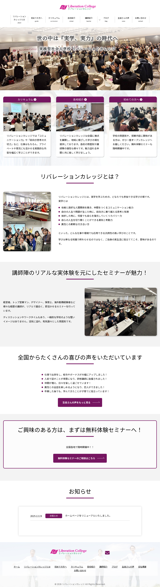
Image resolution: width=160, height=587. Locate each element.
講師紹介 (89, 20)
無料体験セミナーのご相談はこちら (76, 471)
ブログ (106, 20)
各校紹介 (71, 20)
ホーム (17, 569)
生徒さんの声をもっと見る (76, 415)
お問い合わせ (141, 20)
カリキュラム (54, 20)
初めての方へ (37, 20)
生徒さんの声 (123, 20)
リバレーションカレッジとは (19, 19)
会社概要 (142, 569)
